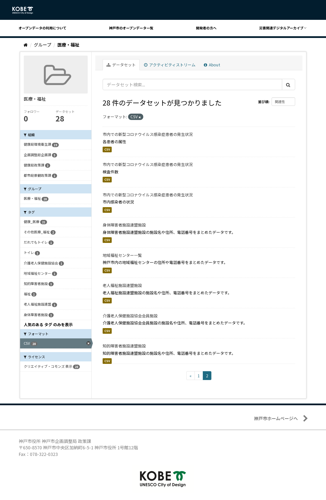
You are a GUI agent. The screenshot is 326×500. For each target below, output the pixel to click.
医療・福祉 (68, 44)
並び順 (263, 101)
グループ (42, 44)
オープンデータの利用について (42, 27)
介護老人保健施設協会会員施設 (130, 316)
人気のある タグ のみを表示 (48, 324)
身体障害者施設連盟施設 (124, 225)
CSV (107, 149)
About (212, 65)
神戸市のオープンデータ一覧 (131, 27)
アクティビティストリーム (169, 65)
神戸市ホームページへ (276, 418)
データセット (121, 65)
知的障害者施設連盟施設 (124, 346)
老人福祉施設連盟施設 (122, 285)
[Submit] (288, 84)
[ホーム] (26, 44)
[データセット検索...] (192, 84)
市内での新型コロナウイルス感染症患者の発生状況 (148, 134)
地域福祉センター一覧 (122, 255)
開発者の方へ (206, 27)
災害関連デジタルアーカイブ (281, 27)
